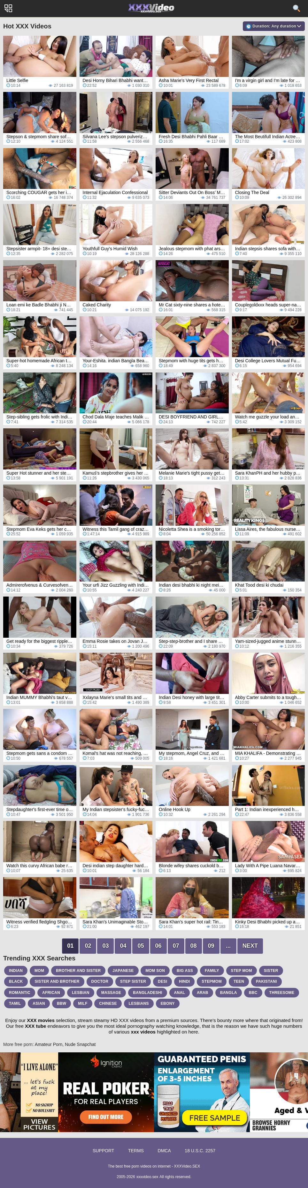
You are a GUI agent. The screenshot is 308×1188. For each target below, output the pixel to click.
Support (103, 1150)
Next (250, 946)
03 (105, 946)
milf (82, 1003)
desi (162, 981)
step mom (241, 970)
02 (88, 946)
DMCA (164, 1150)
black (16, 981)
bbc (253, 992)
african (51, 992)
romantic (19, 992)
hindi (184, 981)
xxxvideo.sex (147, 1177)
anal (179, 992)
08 (193, 946)
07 (176, 946)
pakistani (266, 981)
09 (211, 946)
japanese (123, 970)
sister (271, 970)
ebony (168, 1003)
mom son (155, 970)
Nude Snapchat (80, 1044)
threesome (282, 992)
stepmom (212, 981)
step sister (133, 981)
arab (202, 992)
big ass (185, 970)
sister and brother (57, 981)
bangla (228, 992)
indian (16, 970)
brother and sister (78, 970)
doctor (100, 981)
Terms (136, 1150)
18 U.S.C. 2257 (200, 1150)
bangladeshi (147, 992)
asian (39, 1003)
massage (111, 992)
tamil (15, 1003)
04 (123, 946)
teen (239, 981)
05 (140, 946)
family (212, 970)
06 (158, 946)
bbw (61, 1003)
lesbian (80, 992)
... (228, 946)
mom (39, 970)
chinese (108, 1003)
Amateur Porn (48, 1044)
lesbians (139, 1003)
